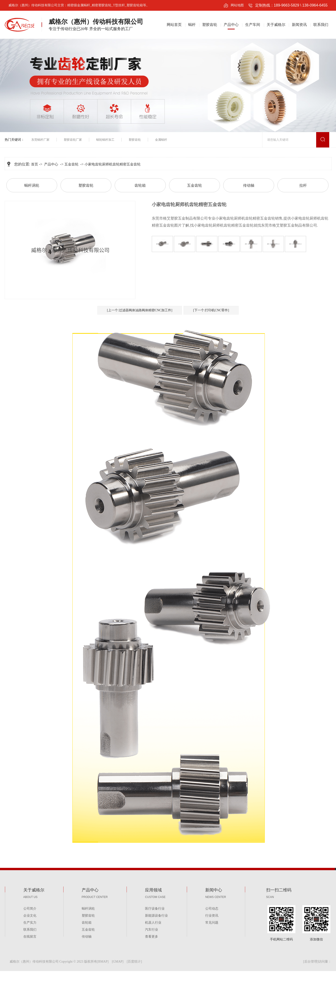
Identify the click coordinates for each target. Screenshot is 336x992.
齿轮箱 (140, 185)
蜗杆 (192, 25)
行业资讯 (211, 915)
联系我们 (320, 25)
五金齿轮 (71, 164)
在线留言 (29, 936)
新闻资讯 (299, 25)
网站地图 (237, 5)
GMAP (117, 961)
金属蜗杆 (161, 139)
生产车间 (252, 25)
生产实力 (29, 922)
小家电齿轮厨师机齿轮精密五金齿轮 (113, 164)
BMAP (103, 961)
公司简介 (29, 908)
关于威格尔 (276, 25)
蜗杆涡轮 (31, 185)
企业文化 (29, 915)
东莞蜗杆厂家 (40, 139)
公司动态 (211, 908)
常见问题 (211, 922)
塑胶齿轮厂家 (73, 139)
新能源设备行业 (156, 915)
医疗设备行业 (155, 908)
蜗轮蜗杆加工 (105, 139)
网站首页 (174, 25)
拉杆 (303, 185)
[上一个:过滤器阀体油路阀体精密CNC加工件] (139, 310)
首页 (34, 164)
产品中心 (231, 25)
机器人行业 (153, 922)
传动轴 (248, 185)
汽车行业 (151, 929)
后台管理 (310, 961)
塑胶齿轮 (209, 25)
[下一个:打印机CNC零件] (211, 310)
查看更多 (151, 936)
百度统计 (134, 961)
